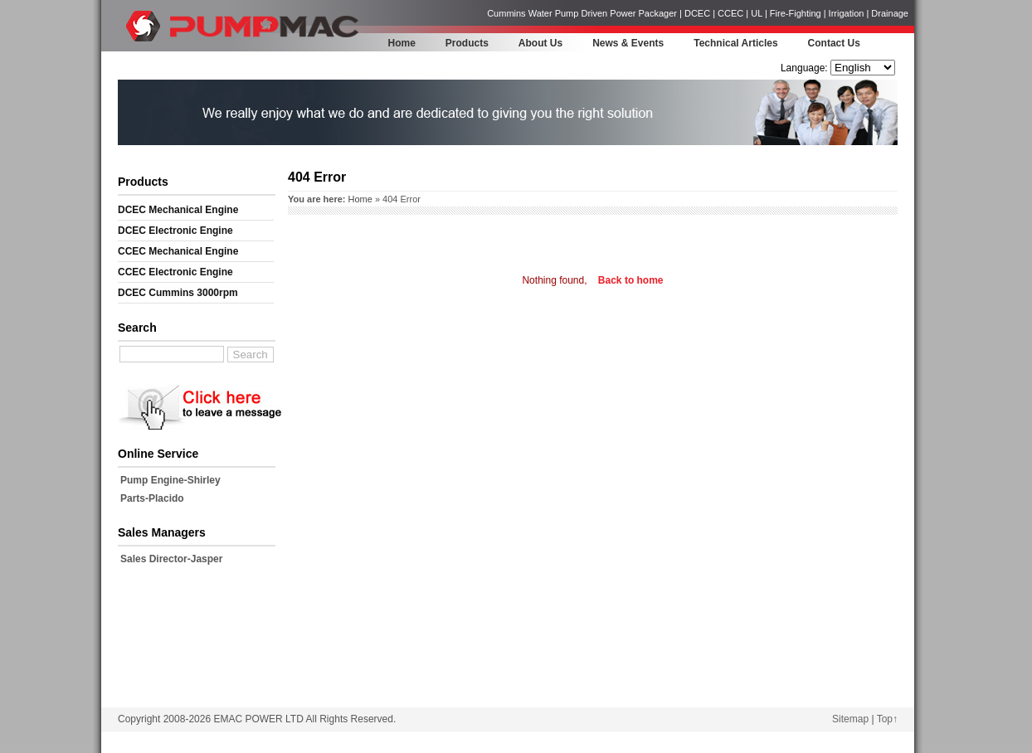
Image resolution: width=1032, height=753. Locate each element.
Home (402, 43)
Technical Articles (735, 43)
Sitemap (850, 719)
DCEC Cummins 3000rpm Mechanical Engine (178, 295)
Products (467, 43)
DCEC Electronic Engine (175, 230)
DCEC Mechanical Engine (178, 210)
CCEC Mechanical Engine (178, 251)
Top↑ (887, 719)
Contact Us (834, 43)
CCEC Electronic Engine (175, 272)
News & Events (628, 43)
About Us (540, 43)
